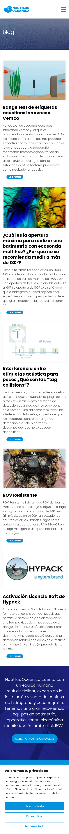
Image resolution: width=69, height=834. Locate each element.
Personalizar (34, 816)
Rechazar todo (34, 826)
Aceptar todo (34, 806)
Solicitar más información (34, 739)
